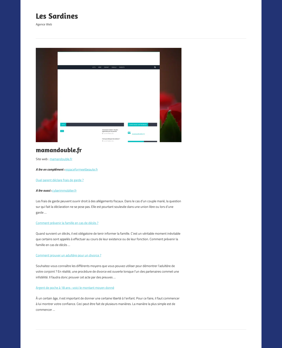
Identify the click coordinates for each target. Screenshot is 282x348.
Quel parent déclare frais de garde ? (60, 180)
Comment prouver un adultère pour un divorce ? (68, 255)
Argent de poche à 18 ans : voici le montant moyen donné (75, 287)
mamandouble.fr (61, 159)
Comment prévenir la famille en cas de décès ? (67, 222)
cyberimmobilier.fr (64, 190)
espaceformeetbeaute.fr (81, 169)
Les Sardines (57, 16)
